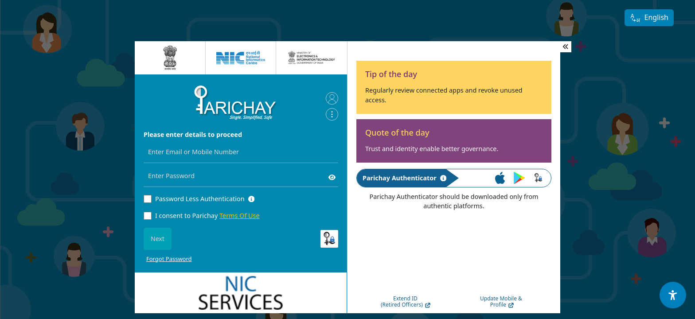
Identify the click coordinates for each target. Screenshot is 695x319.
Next (157, 238)
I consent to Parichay (207, 215)
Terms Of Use (239, 215)
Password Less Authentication (200, 199)
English (649, 17)
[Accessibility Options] (673, 295)
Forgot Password (169, 259)
